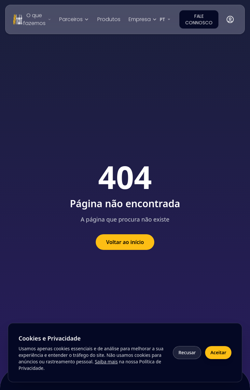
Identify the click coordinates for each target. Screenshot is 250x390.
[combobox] (165, 19)
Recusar (187, 355)
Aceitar (218, 355)
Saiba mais (106, 364)
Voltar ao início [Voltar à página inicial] (125, 242)
